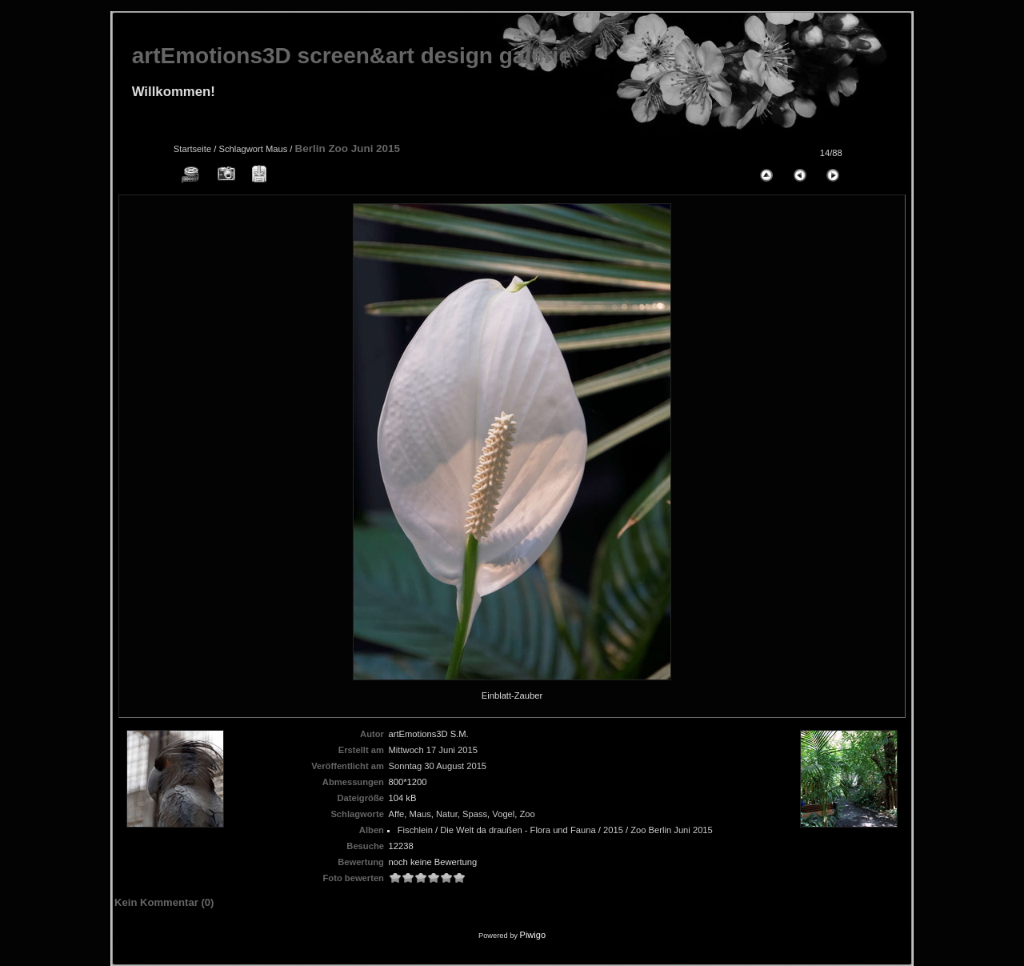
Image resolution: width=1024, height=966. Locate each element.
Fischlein (415, 830)
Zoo (527, 814)
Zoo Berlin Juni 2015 (671, 830)
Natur (447, 814)
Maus (276, 149)
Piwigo (533, 935)
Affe (397, 814)
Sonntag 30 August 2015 (438, 766)
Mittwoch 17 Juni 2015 (433, 750)
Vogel (503, 814)
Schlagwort (240, 149)
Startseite (192, 149)
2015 (613, 830)
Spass (474, 814)
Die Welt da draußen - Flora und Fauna (517, 830)
